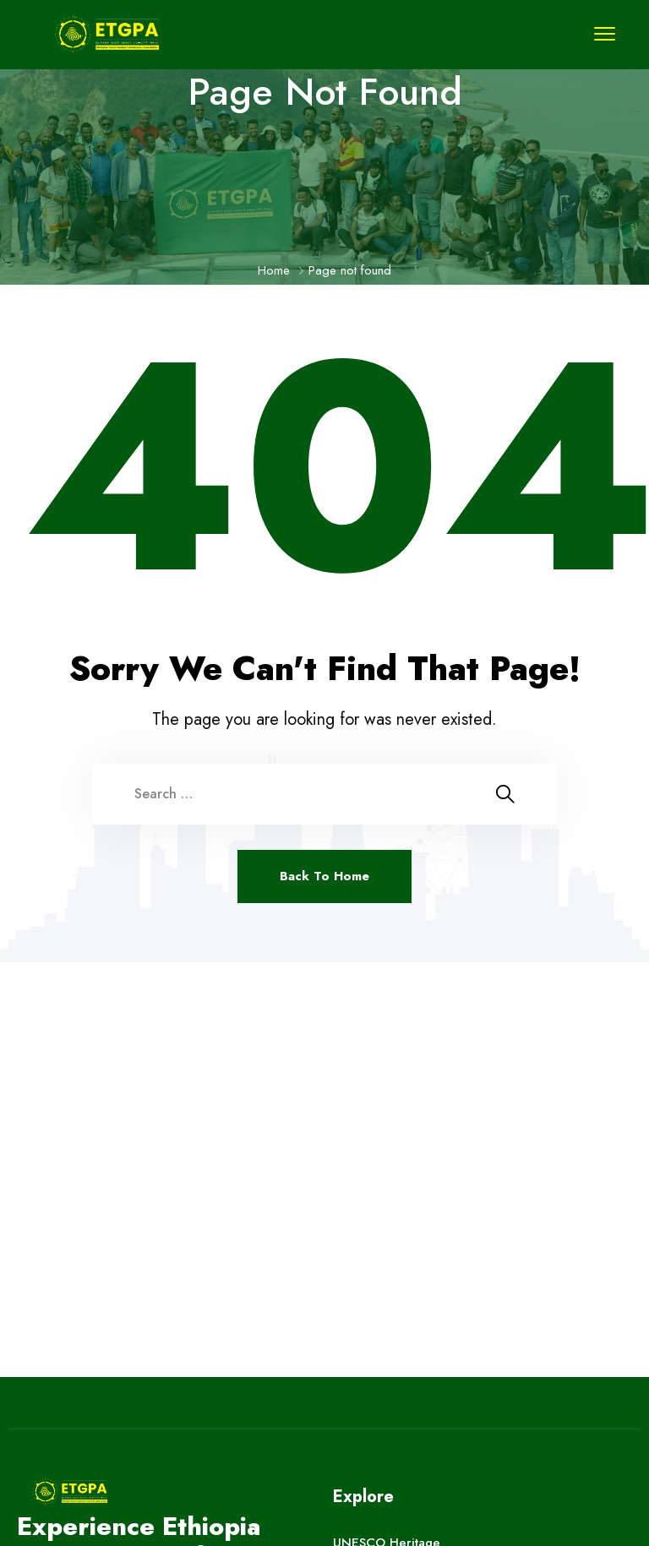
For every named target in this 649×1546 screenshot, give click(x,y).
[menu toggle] (604, 33)
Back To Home (324, 876)
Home (274, 270)
